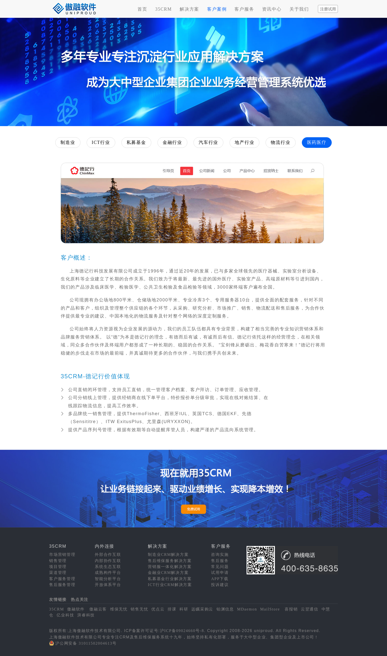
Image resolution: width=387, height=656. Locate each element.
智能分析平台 (108, 579)
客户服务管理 (62, 579)
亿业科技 (65, 615)
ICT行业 (101, 142)
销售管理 (58, 561)
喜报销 (291, 609)
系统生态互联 (108, 567)
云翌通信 (309, 609)
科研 (183, 609)
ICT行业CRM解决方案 (170, 585)
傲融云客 (98, 609)
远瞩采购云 (202, 609)
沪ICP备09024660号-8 (182, 631)
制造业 (67, 142)
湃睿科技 (86, 615)
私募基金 (136, 142)
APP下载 (219, 579)
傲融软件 (76, 609)
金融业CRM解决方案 (168, 572)
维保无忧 (119, 609)
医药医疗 (317, 142)
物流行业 (280, 142)
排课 (172, 609)
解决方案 (189, 9)
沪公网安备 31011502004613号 (86, 643)
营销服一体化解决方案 (170, 567)
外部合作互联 (108, 554)
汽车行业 (208, 142)
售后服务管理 (62, 585)
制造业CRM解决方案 (168, 554)
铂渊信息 (225, 609)
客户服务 (244, 9)
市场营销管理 (62, 554)
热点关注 (79, 599)
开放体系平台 (108, 585)
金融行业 (172, 142)
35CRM (163, 9)
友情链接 (58, 599)
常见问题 (220, 567)
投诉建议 (220, 585)
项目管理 (58, 567)
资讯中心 (272, 9)
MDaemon (247, 609)
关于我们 (299, 9)
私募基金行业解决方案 (170, 579)
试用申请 (220, 572)
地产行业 (244, 142)
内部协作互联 (108, 561)
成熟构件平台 (108, 572)
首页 (142, 9)
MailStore (270, 609)
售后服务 (220, 561)
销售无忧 (139, 609)
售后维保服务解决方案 (170, 561)
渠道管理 (58, 572)
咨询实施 (220, 554)
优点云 (157, 609)
